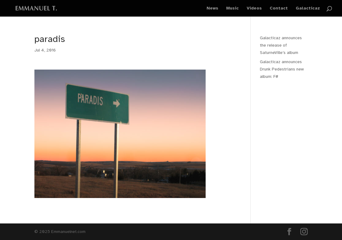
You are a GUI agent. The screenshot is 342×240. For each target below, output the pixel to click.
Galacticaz (308, 8)
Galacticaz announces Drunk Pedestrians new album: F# (282, 69)
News (212, 8)
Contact (279, 8)
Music (232, 8)
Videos (254, 8)
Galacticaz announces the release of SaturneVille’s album (281, 45)
